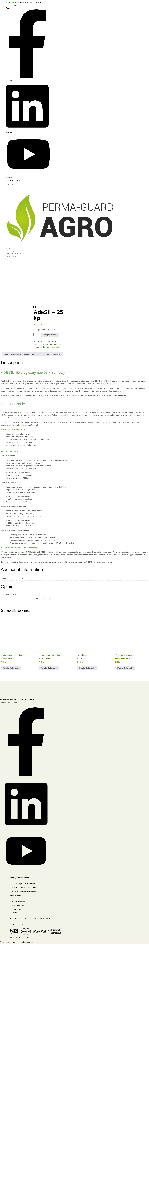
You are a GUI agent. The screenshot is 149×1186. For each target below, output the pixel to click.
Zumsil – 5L (81, 658)
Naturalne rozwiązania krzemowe (17, 937)
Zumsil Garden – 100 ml (48, 658)
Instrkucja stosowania (20, 354)
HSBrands (29, 942)
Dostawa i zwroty (20, 905)
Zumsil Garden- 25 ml (9, 658)
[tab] (6, 354)
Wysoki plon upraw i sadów (24, 884)
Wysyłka (17, 909)
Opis (6, 354)
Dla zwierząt (10, 251)
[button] (10, 188)
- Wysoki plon (47, 344)
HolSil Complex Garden (124, 658)
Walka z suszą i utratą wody (25, 888)
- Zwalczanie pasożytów (14, 254)
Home (8, 248)
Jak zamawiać (19, 901)
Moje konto (15, 181)
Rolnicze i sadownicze (51, 347)
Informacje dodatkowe (41, 354)
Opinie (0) (57, 354)
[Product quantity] (37, 334)
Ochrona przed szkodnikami (25, 891)
